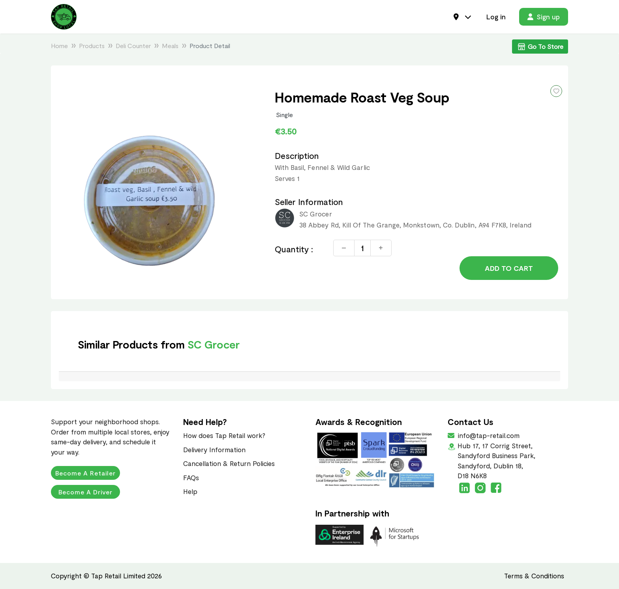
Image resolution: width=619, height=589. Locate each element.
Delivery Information (214, 449)
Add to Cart (509, 268)
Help (190, 491)
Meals (170, 45)
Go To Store (540, 46)
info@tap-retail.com (488, 435)
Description (297, 155)
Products (92, 45)
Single (284, 114)
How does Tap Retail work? (224, 435)
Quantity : (294, 249)
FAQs (191, 477)
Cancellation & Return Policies (229, 463)
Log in (496, 17)
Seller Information (309, 202)
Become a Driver (85, 492)
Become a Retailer (85, 473)
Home (59, 45)
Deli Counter (133, 45)
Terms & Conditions (534, 576)
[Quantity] (362, 248)
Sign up (543, 17)
